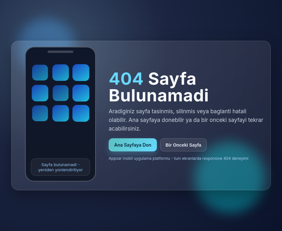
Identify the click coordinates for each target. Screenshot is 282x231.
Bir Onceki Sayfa (183, 145)
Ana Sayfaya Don (132, 145)
